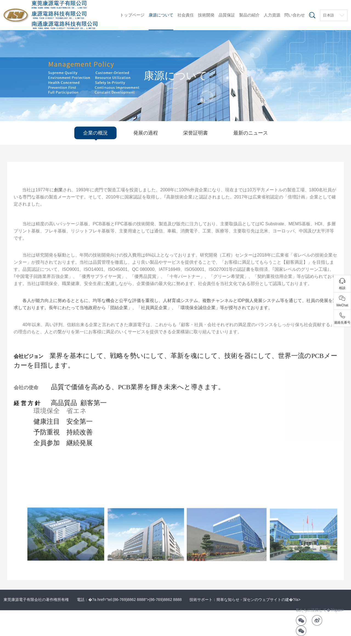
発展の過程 (145, 133)
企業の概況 (95, 133)
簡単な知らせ (227, 599)
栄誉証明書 (195, 133)
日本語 (328, 15)
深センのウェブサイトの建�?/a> (272, 599)
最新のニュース (250, 133)
